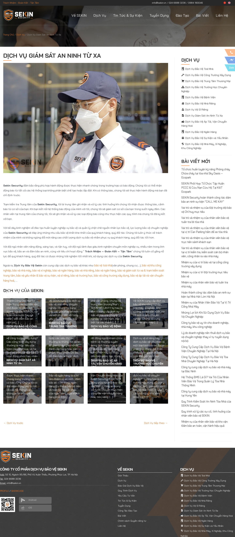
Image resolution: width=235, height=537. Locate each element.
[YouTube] (233, 531)
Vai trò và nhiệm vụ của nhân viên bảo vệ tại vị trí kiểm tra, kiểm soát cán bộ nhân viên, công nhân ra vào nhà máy (205, 243)
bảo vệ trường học (81, 275)
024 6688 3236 (177, 2)
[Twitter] (214, 531)
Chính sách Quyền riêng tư (132, 504)
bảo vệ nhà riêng (84, 270)
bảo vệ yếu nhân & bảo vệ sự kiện (36, 275)
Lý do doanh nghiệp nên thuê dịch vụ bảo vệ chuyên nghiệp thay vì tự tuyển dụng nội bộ (205, 325)
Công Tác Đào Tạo (127, 495)
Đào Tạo (182, 15)
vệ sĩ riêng (62, 275)
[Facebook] (208, 531)
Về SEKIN (78, 15)
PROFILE (4, 476)
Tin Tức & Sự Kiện (127, 15)
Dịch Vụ (99, 15)
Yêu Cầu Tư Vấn (126, 480)
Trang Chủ (8, 34)
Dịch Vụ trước (13, 422)
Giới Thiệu (123, 461)
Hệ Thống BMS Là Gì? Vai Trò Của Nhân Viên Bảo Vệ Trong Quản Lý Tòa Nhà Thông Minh (206, 368)
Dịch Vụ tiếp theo (156, 422)
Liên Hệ (222, 15)
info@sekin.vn (159, 2)
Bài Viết (202, 15)
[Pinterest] (220, 531)
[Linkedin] (227, 531)
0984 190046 (195, 2)
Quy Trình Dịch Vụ (127, 475)
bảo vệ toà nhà (103, 265)
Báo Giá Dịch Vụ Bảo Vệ (130, 471)
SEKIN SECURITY (28, 530)
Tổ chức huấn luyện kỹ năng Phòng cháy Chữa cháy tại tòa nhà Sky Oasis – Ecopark (205, 170)
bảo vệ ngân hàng (62, 270)
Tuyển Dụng (159, 15)
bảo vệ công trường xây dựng (110, 275)
